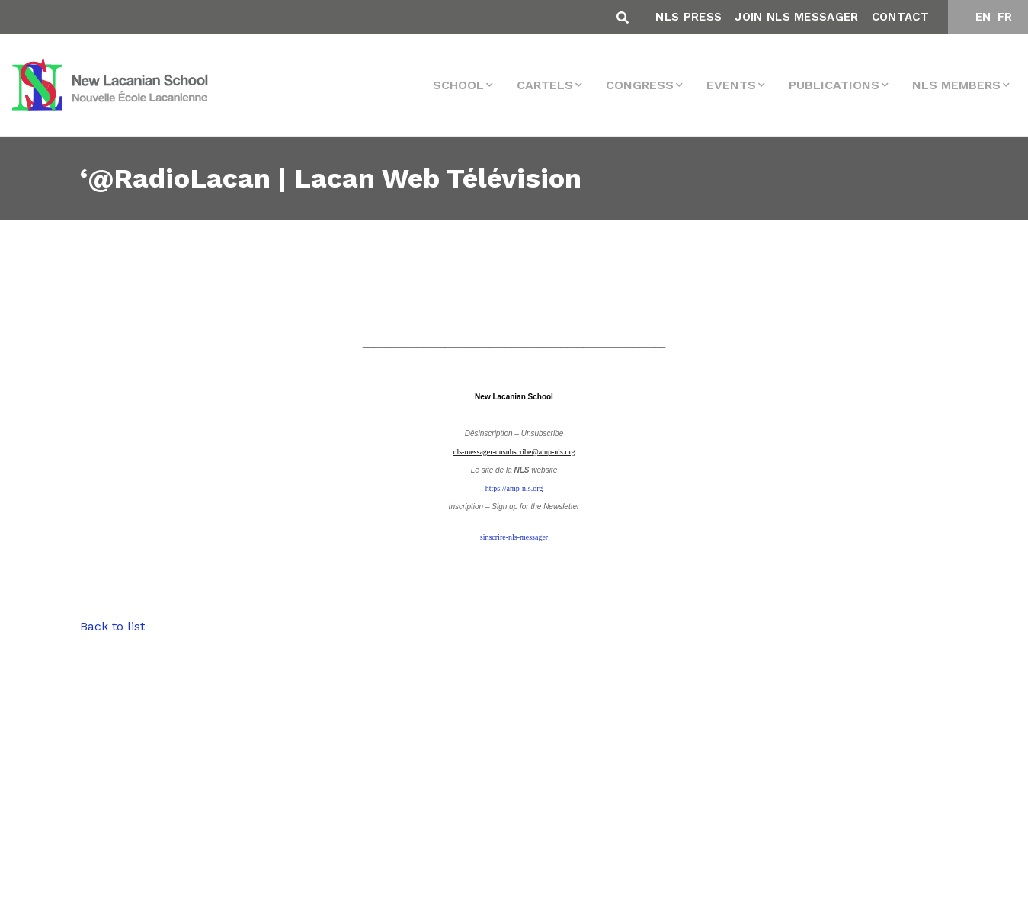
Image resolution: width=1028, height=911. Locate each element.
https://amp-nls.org (514, 488)
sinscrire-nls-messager (514, 537)
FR (1005, 17)
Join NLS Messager (796, 17)
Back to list (112, 626)
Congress (640, 85)
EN (983, 17)
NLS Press (688, 17)
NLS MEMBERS (956, 85)
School (458, 85)
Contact (900, 17)
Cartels (545, 85)
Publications (834, 85)
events (731, 85)
